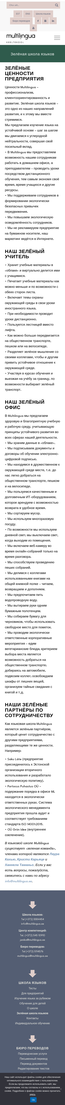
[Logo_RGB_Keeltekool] (27, 38)
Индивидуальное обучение (32, 1023)
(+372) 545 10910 (35, 935)
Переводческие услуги (32, 1054)
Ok (33, 1100)
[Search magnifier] (56, 5)
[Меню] (55, 38)
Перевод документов (33, 1064)
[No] (60, 1089)
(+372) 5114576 (34, 951)
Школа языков (43, 14)
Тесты (32, 988)
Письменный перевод (33, 1059)
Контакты (32, 1018)
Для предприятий (32, 993)
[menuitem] (18, 14)
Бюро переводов (21, 21)
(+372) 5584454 (34, 919)
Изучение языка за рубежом (33, 998)
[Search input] (30, 5)
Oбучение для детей (32, 1003)
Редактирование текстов (33, 1069)
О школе (32, 1008)
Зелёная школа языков (32, 1013)
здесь (33, 1094)
